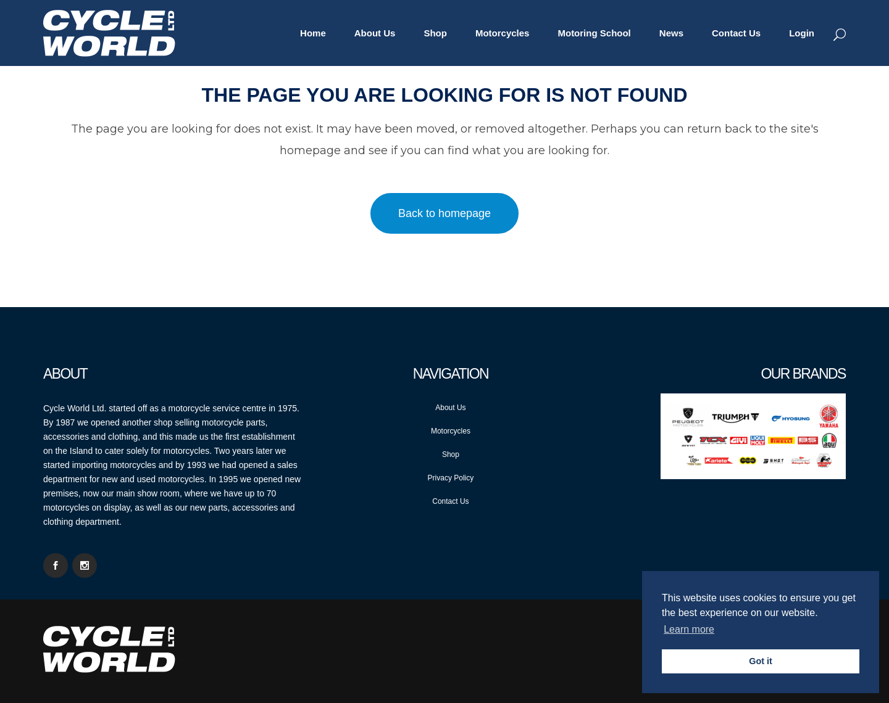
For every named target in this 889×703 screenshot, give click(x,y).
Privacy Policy (451, 478)
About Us (450, 407)
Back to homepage (444, 213)
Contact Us (450, 501)
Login (801, 33)
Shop (450, 454)
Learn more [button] (689, 629)
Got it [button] (760, 661)
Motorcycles (450, 431)
